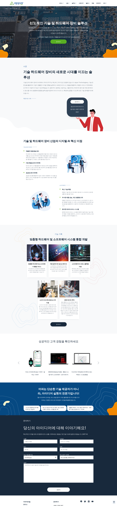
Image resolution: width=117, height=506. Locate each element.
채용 (93, 3)
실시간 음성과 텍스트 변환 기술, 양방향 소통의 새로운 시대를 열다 (53, 405)
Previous (18, 358)
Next (98, 358)
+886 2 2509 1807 (58, 502)
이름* (25, 435)
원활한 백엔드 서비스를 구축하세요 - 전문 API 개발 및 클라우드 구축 (80, 405)
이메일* (62, 435)
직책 (61, 443)
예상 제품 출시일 (28, 451)
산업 (6, 8)
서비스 (25, 505)
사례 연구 (81, 3)
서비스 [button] (61, 3)
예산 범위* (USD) (64, 451)
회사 (25, 443)
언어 (104, 3)
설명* (25, 459)
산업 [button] (67, 3)
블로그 (87, 3)
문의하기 (98, 3)
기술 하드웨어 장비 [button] (13, 8)
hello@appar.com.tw (59, 504)
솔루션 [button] (73, 3)
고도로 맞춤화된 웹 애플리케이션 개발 (31, 405)
